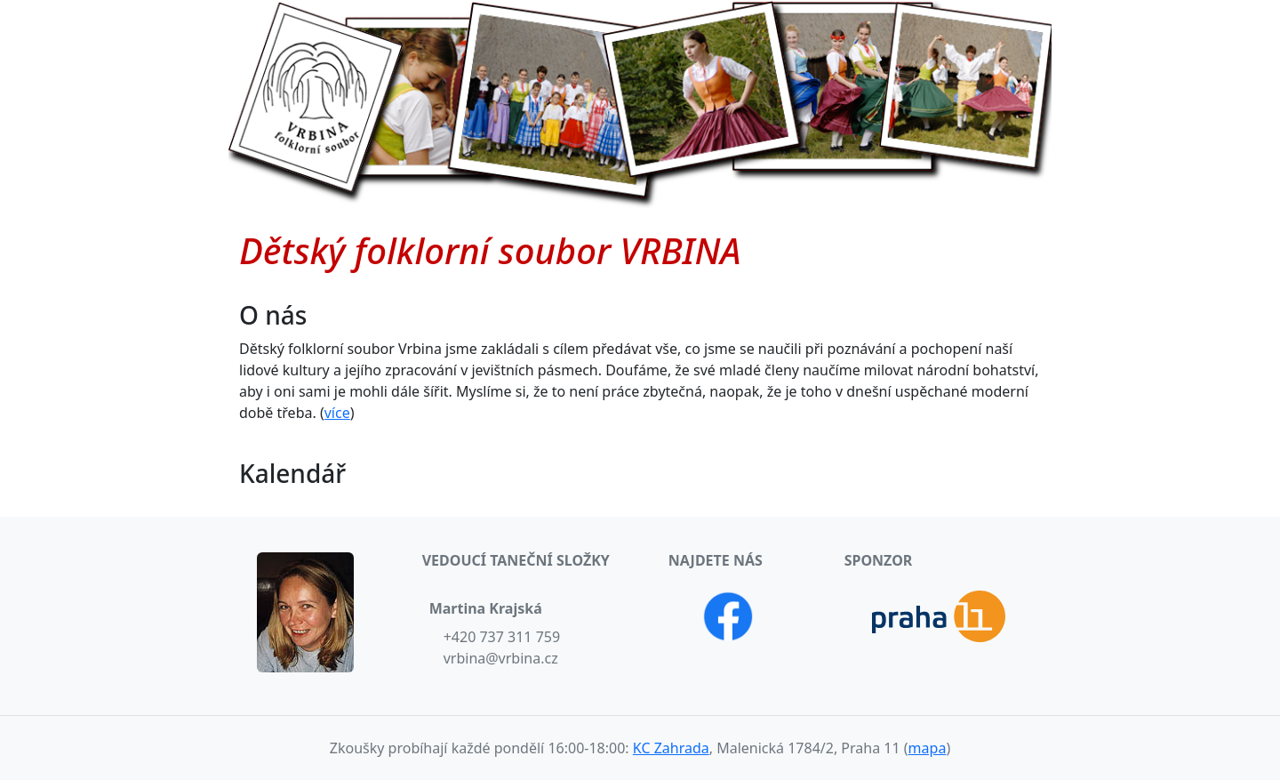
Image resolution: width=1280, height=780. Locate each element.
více (337, 412)
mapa (927, 748)
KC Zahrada (671, 748)
